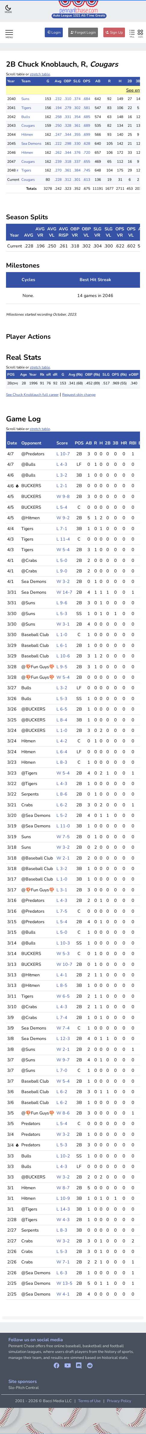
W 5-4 (63, 550)
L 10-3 (63, 943)
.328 (67, 125)
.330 (77, 143)
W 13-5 (64, 1283)
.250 (58, 125)
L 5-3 (61, 614)
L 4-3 (61, 464)
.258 (58, 116)
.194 (58, 107)
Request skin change (79, 394)
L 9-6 (61, 603)
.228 (58, 179)
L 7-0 (61, 1070)
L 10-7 (63, 454)
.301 (77, 179)
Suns (25, 98)
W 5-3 (63, 953)
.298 (67, 143)
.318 (67, 161)
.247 (58, 134)
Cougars (28, 125)
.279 (67, 107)
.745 (86, 170)
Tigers (26, 107)
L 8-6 (61, 794)
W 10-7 (64, 964)
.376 (77, 152)
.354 (77, 116)
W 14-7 (64, 592)
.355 (77, 134)
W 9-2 (63, 518)
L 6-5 (61, 709)
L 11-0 (63, 826)
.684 (86, 98)
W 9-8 (63, 496)
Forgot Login (83, 32)
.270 (58, 170)
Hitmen (27, 134)
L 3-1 (61, 890)
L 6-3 (61, 1273)
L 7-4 (61, 1017)
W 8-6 (63, 1113)
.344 (67, 134)
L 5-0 (61, 560)
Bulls (25, 116)
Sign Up (114, 32)
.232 (58, 98)
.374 (77, 98)
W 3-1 (63, 624)
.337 (77, 161)
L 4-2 (61, 741)
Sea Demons (31, 143)
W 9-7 (63, 1060)
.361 (77, 125)
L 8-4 (61, 720)
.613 (86, 179)
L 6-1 (61, 645)
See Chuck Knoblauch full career (32, 394)
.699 (86, 134)
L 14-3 (63, 1209)
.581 (86, 107)
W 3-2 (63, 581)
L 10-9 (63, 1198)
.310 (67, 98)
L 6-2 (61, 805)
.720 (86, 152)
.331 (67, 116)
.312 (67, 179)
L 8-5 (61, 985)
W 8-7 (63, 1188)
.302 (77, 107)
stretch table (40, 74)
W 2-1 (63, 858)
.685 (86, 116)
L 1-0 (61, 635)
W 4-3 (63, 1220)
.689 (86, 125)
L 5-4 (61, 507)
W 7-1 (63, 1262)
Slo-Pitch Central (23, 1387)
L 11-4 (63, 539)
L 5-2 (61, 815)
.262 (58, 152)
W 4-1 (63, 1294)
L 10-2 (63, 1156)
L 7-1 (61, 529)
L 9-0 (61, 571)
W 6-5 (63, 996)
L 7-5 (61, 911)
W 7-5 (63, 837)
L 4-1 (61, 975)
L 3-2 (61, 475)
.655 (86, 161)
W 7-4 (63, 1028)
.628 (86, 143)
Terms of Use (89, 1401)
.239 (58, 161)
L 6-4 (61, 752)
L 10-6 (63, 656)
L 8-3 (61, 762)
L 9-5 (61, 667)
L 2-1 (61, 486)
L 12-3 (63, 1038)
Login (54, 32)
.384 (77, 170)
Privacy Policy (119, 1401)
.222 (58, 143)
